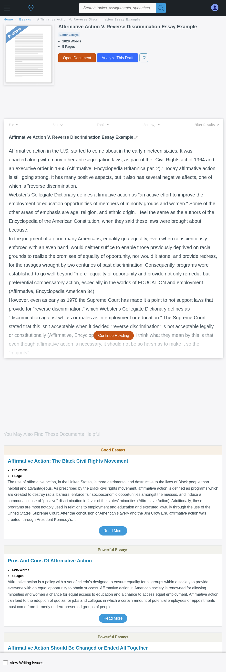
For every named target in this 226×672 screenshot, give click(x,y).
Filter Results (206, 124)
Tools (103, 124)
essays (25, 19)
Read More (113, 531)
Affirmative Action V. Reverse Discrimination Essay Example (89, 19)
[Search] (161, 8)
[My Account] (216, 8)
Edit (57, 124)
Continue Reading (113, 335)
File (13, 124)
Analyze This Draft (117, 58)
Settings (152, 124)
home (8, 19)
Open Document (77, 58)
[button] (7, 7)
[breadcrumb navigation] (113, 19)
